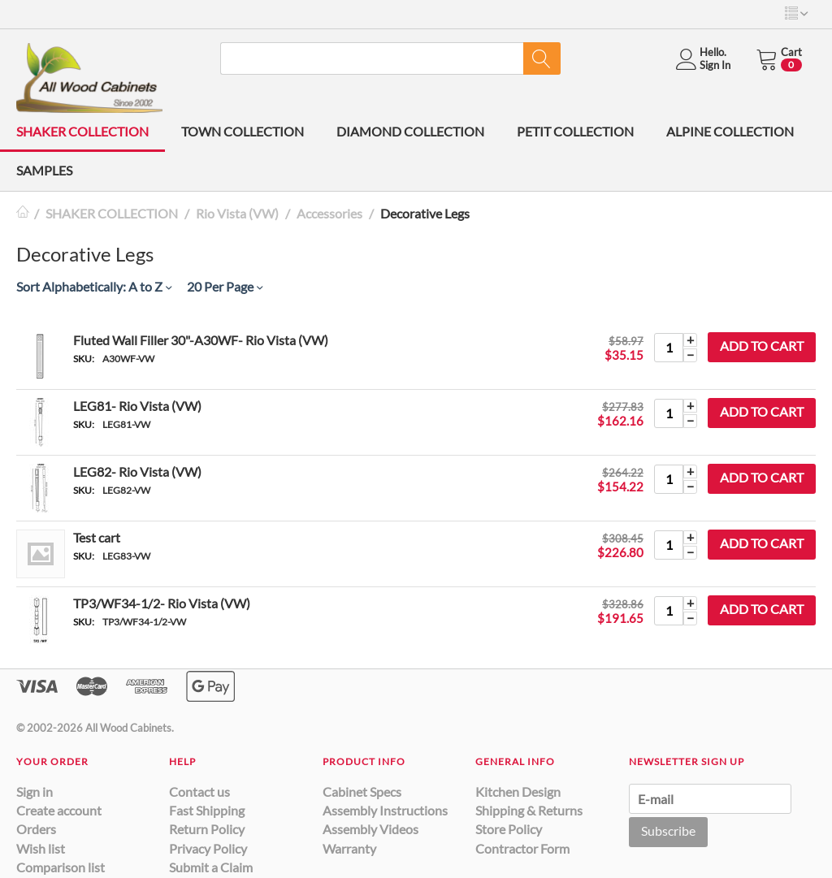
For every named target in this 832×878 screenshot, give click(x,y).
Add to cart (762, 345)
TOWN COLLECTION (242, 131)
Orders (36, 829)
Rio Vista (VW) (237, 213)
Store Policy (508, 829)
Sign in (34, 791)
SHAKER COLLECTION (82, 131)
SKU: (83, 358)
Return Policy (207, 829)
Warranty (349, 848)
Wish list (40, 848)
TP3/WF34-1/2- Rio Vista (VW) (161, 603)
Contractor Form (522, 848)
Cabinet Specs (362, 791)
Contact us (199, 791)
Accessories (329, 213)
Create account (59, 810)
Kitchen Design (518, 791)
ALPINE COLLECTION (730, 131)
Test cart (96, 537)
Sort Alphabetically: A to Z (93, 286)
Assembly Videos (370, 829)
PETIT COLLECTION (575, 131)
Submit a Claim (211, 867)
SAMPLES (44, 170)
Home (22, 213)
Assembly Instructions (385, 810)
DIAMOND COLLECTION (410, 131)
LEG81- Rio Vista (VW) (137, 405)
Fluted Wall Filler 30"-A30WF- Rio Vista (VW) (200, 340)
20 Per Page (224, 286)
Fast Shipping (207, 810)
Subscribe (668, 830)
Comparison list (60, 867)
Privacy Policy (208, 848)
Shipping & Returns (529, 810)
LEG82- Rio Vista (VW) (137, 471)
